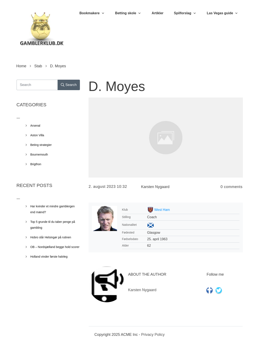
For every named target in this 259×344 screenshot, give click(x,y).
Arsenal (35, 125)
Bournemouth (39, 154)
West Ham (162, 210)
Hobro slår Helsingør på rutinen (50, 237)
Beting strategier (41, 145)
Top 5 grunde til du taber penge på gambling (52, 224)
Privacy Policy (153, 334)
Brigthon (35, 164)
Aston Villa (37, 135)
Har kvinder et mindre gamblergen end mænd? (52, 209)
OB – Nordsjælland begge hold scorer (54, 247)
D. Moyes (117, 86)
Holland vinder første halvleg (49, 256)
